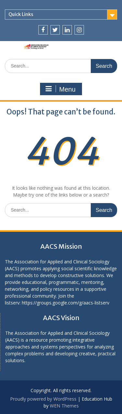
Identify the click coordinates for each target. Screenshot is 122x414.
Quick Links (20, 14)
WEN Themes (64, 406)
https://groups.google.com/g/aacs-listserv (65, 303)
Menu (60, 89)
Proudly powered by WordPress (43, 399)
